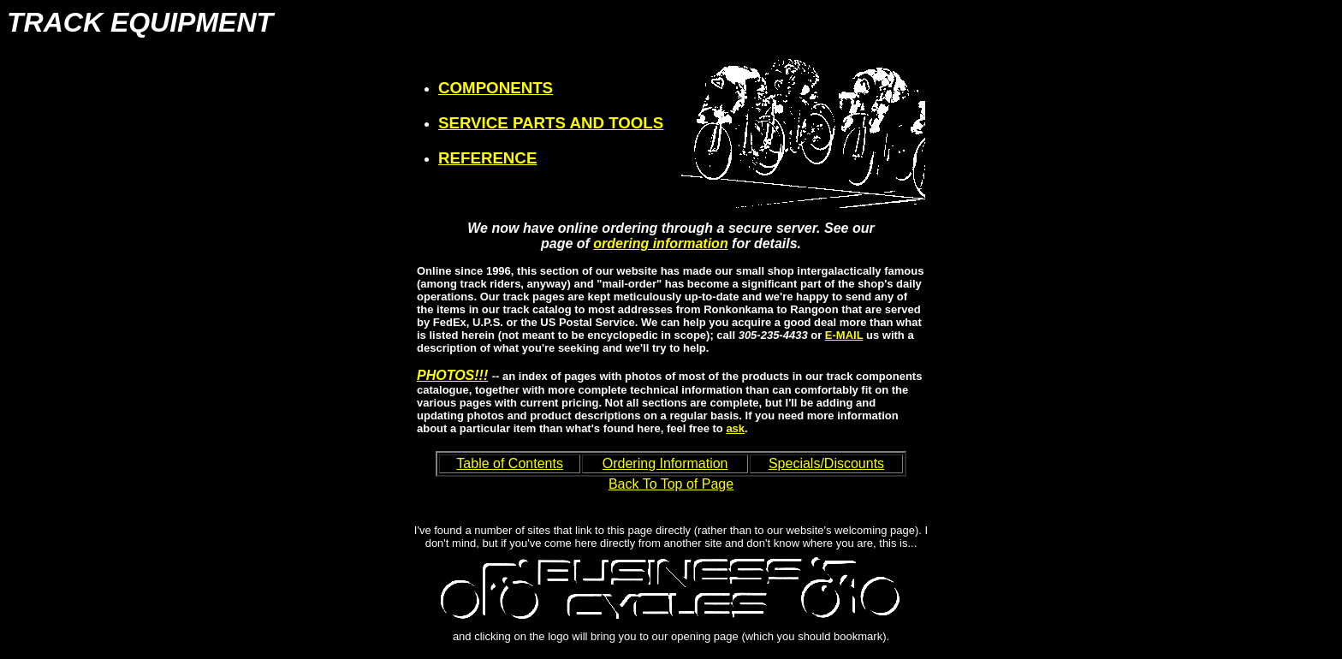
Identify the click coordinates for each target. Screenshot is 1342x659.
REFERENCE (487, 158)
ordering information (660, 243)
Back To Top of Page (671, 484)
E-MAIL (844, 335)
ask (735, 428)
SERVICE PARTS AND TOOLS (550, 123)
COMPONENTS (495, 88)
